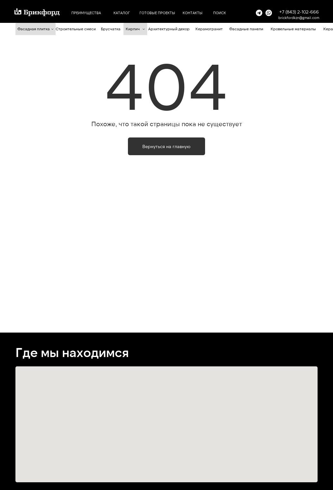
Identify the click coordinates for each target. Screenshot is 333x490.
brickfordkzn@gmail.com (298, 17)
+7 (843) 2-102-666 (299, 11)
